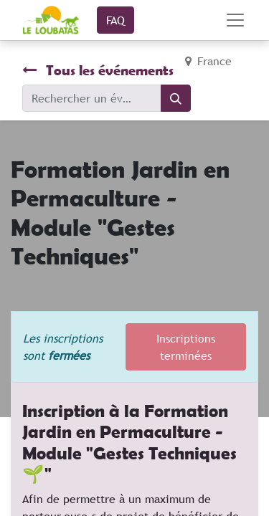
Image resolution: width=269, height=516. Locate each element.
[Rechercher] (176, 98)
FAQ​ (115, 20)
